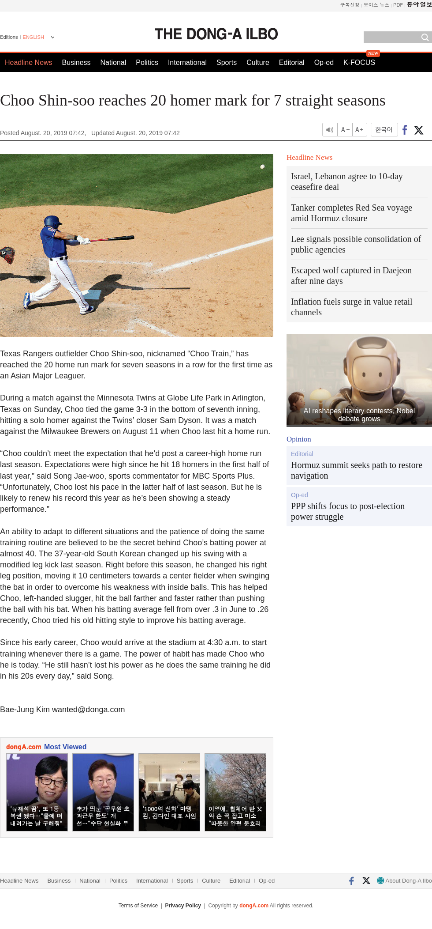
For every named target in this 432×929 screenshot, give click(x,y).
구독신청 (350, 4)
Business (76, 62)
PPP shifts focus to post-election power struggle (348, 511)
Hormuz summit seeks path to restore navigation (356, 470)
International (187, 62)
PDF (398, 4)
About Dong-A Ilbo (404, 880)
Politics (147, 62)
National (114, 62)
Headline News (28, 62)
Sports (226, 62)
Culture (257, 62)
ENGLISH (33, 37)
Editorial (292, 62)
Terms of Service (138, 906)
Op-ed (324, 62)
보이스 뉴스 (377, 4)
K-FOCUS (359, 62)
